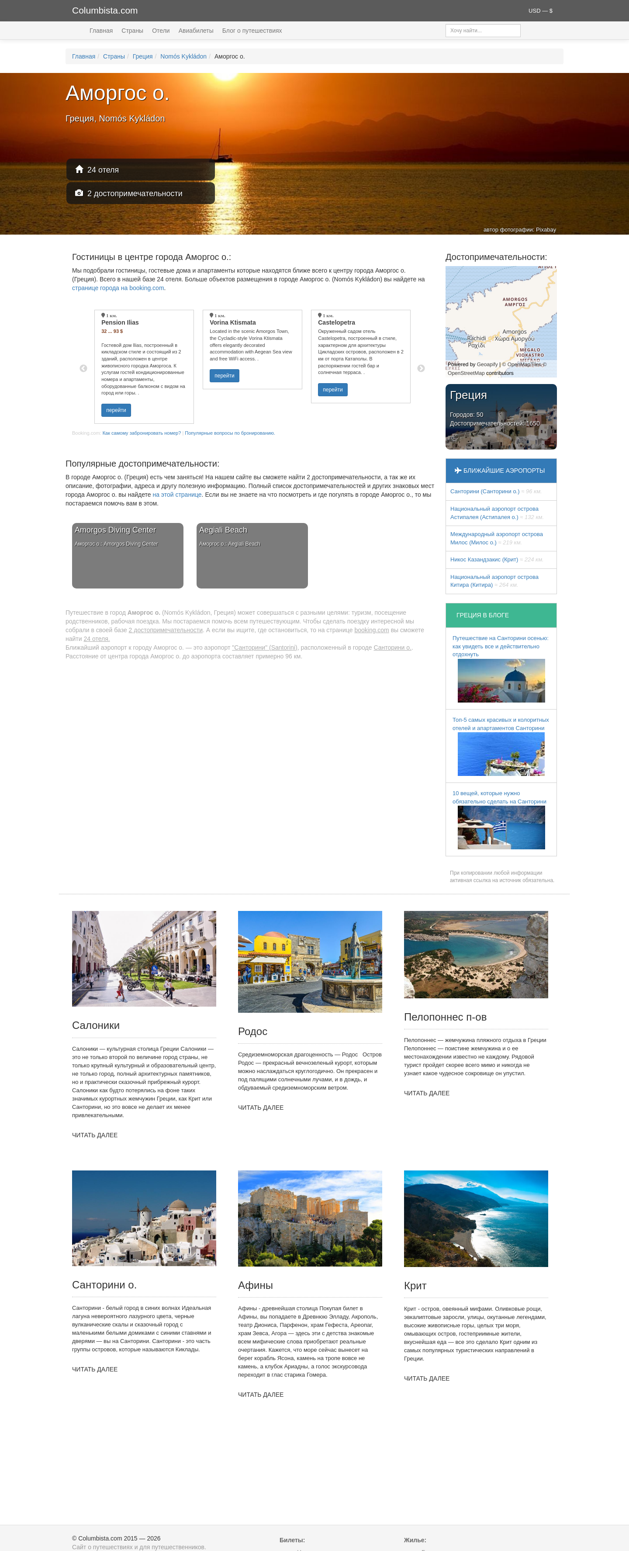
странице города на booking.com (118, 287)
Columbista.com (105, 10)
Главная (101, 30)
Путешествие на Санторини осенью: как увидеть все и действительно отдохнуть (501, 669)
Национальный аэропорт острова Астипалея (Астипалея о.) (497, 512)
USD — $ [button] (541, 10)
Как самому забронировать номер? (142, 433)
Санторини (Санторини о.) (496, 491)
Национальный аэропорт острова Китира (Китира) (494, 581)
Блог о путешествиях (252, 30)
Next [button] (421, 368)
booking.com (371, 630)
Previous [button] (83, 368)
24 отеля (97, 169)
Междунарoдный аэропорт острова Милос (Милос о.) (496, 538)
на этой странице (176, 494)
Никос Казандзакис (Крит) (497, 559)
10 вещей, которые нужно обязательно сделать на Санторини (499, 819)
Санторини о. (392, 647)
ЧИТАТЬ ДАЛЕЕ (95, 1135)
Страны (132, 30)
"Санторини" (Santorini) (264, 647)
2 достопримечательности (129, 193)
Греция (143, 56)
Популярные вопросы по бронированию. (230, 433)
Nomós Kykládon (183, 56)
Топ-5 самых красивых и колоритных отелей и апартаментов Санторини (501, 746)
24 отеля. (96, 638)
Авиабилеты (196, 30)
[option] (144, 367)
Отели (160, 30)
